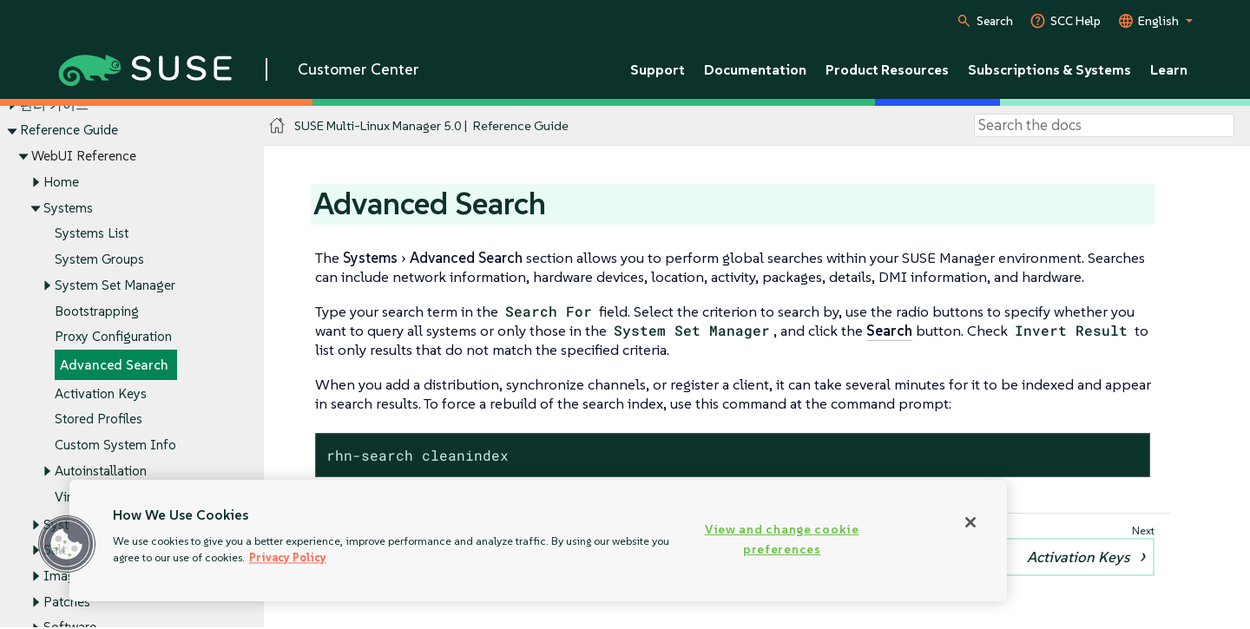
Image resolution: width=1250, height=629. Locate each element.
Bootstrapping (97, 311)
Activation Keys (101, 393)
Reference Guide (69, 130)
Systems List (91, 234)
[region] (538, 540)
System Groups (99, 259)
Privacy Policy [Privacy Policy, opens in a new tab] (287, 557)
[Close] (970, 522)
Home (61, 182)
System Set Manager (115, 285)
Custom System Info (115, 444)
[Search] (1104, 126)
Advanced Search (114, 365)
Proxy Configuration (113, 337)
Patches (66, 601)
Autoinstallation (101, 470)
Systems (68, 208)
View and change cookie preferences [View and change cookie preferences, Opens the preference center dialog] (782, 539)
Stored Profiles (98, 419)
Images (66, 575)
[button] (67, 544)
